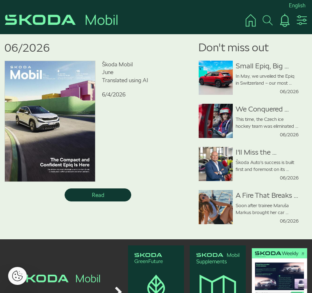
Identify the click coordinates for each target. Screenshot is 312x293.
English (297, 5)
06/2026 (27, 48)
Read (98, 195)
